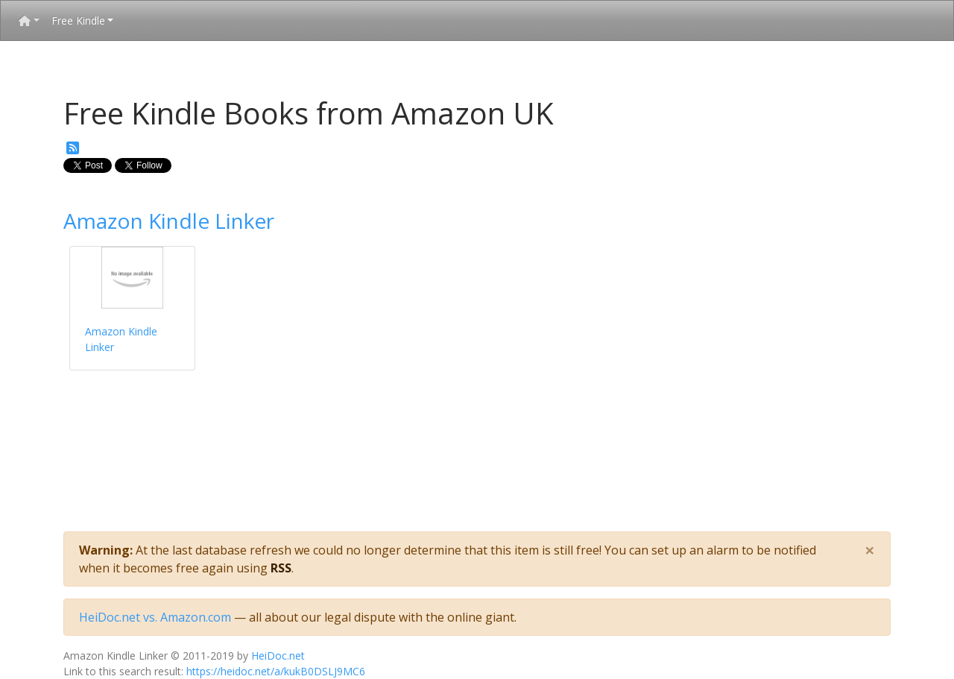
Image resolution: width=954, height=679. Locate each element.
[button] (29, 20)
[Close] (870, 550)
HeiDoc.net (278, 655)
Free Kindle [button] (78, 20)
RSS (281, 568)
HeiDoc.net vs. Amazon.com (155, 617)
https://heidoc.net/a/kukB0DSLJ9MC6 (275, 671)
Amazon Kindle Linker (168, 220)
